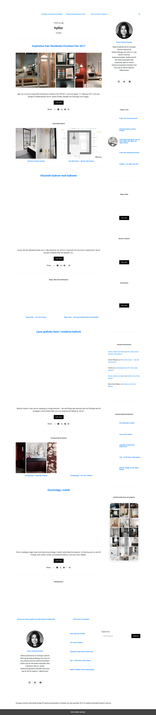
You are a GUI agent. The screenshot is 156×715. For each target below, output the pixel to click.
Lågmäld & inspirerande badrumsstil (127, 445)
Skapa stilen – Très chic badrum (36, 317)
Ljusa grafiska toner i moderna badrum (58, 331)
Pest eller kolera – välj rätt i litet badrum (81, 161)
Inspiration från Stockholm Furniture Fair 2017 (58, 46)
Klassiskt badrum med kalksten (59, 175)
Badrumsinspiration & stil (75, 14)
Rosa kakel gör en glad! (124, 300)
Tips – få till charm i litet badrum (129, 457)
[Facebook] (129, 81)
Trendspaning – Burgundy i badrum (36, 475)
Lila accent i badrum (125, 434)
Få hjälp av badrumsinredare (52, 14)
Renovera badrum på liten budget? (127, 129)
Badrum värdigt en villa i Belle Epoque (128, 468)
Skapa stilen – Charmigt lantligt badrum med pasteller (81, 317)
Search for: (106, 632)
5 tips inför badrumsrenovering (129, 152)
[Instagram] (118, 81)
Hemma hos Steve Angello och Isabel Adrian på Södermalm (36, 619)
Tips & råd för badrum (99, 14)
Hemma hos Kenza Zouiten (36, 161)
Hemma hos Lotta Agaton (81, 619)
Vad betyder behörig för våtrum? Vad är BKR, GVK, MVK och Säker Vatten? (129, 141)
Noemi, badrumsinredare (124, 42)
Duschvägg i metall (59, 490)
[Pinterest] (124, 81)
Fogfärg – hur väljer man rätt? (128, 164)
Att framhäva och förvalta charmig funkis (124, 212)
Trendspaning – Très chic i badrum (81, 475)
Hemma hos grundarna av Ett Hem (124, 256)
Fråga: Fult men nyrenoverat (128, 118)
